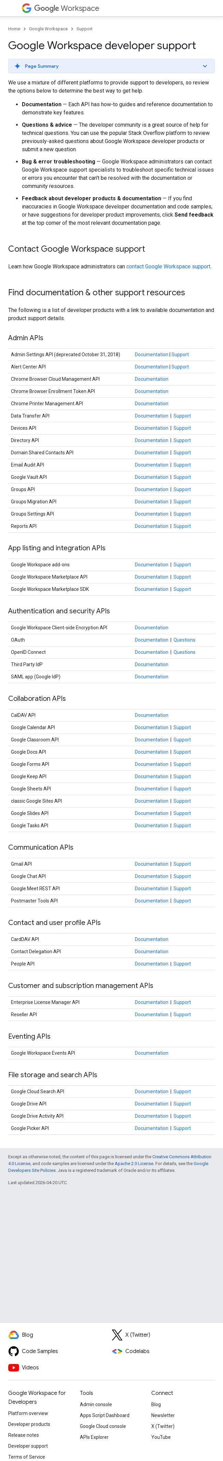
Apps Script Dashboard (104, 1415)
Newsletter (163, 1415)
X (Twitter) (163, 1426)
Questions (184, 640)
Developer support (28, 1446)
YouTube (161, 1437)
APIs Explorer (94, 1437)
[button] (111, 66)
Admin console (96, 1404)
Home (14, 28)
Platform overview (28, 1413)
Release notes (23, 1435)
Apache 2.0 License (134, 1163)
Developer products (29, 1424)
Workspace (66, 8)
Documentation (151, 354)
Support (84, 28)
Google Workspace (48, 28)
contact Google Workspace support (168, 266)
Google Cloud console (103, 1426)
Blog (156, 1404)
